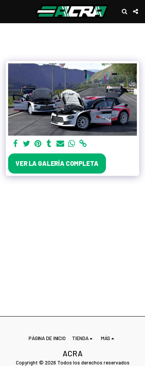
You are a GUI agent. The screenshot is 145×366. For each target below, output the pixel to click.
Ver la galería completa (56, 163)
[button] (8, 11)
